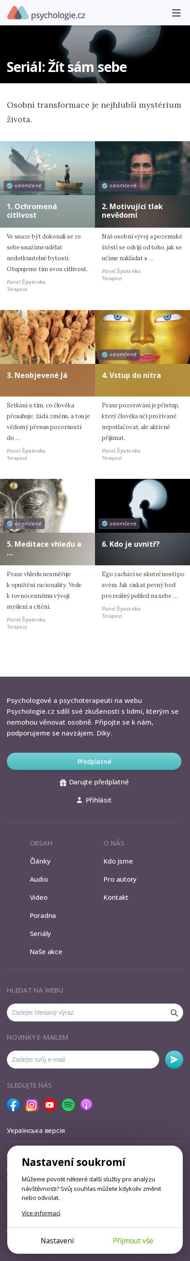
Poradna (43, 915)
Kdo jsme (118, 860)
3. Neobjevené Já (37, 375)
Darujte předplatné (94, 781)
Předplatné (94, 761)
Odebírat (174, 1060)
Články (40, 860)
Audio (39, 879)
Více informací (41, 1213)
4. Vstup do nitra (131, 375)
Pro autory (120, 879)
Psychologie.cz (46, 13)
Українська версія (36, 1130)
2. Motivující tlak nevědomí (132, 210)
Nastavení (57, 1241)
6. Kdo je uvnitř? (131, 544)
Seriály (40, 933)
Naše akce (46, 951)
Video (39, 897)
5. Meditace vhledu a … (44, 548)
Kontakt (116, 897)
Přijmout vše (133, 1241)
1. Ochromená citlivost (32, 210)
